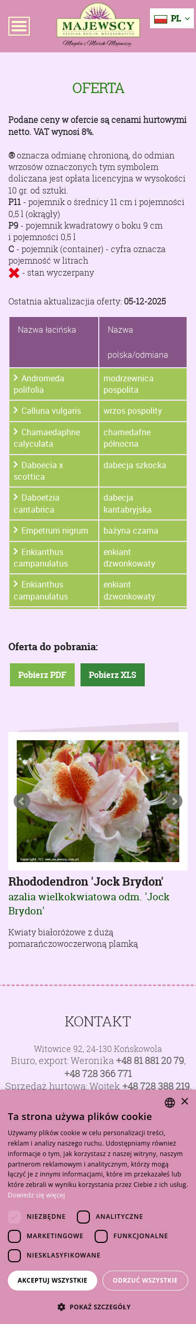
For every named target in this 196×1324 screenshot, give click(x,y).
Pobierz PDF (42, 675)
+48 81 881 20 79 (150, 1061)
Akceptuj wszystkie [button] (52, 1280)
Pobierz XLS (112, 675)
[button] (98, 1307)
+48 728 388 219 (156, 1086)
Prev (22, 801)
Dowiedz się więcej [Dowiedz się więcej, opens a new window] (36, 1195)
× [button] (184, 1102)
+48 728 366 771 (98, 1074)
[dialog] (98, 1207)
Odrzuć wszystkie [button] (145, 1280)
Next (174, 801)
